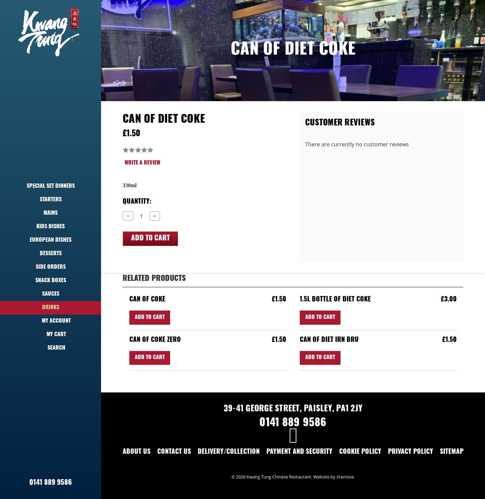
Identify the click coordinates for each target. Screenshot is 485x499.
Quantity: (137, 202)
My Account (50, 321)
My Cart (50, 335)
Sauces (50, 294)
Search (50, 348)
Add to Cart (150, 317)
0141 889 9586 (50, 483)
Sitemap (451, 452)
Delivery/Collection (229, 452)
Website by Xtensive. (334, 477)
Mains (50, 213)
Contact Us (174, 452)
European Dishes (50, 240)
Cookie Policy (360, 452)
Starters (51, 200)
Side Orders (51, 267)
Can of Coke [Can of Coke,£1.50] (147, 300)
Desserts (51, 254)
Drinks (50, 308)
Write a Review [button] (142, 163)
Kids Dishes (50, 227)
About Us (137, 452)
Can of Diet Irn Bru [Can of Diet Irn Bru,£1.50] (329, 340)
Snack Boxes (50, 281)
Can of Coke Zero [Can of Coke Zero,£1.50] (155, 340)
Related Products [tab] (154, 279)
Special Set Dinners (51, 186)
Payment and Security (299, 452)
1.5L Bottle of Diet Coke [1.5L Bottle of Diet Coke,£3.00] (335, 300)
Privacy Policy (410, 452)
